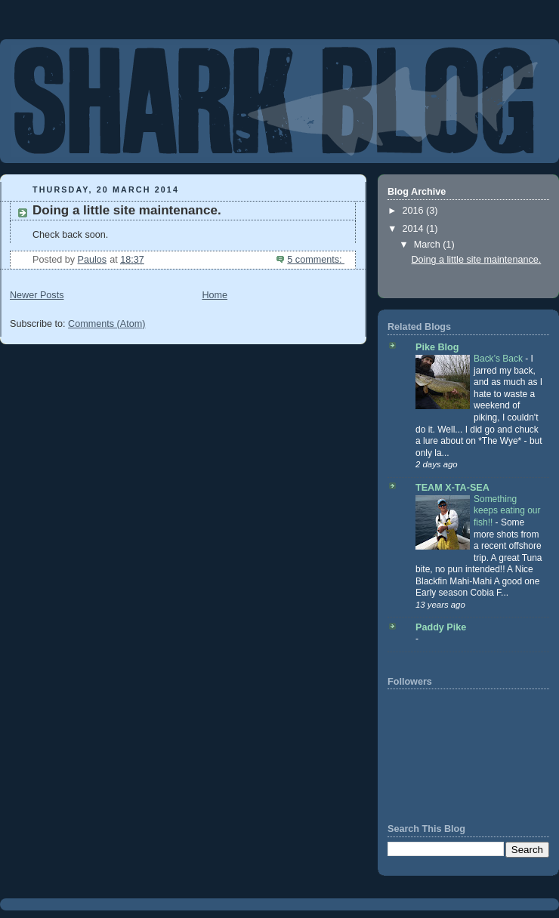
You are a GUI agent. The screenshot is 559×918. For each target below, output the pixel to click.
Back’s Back (499, 358)
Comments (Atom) (106, 324)
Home (214, 295)
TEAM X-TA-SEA (452, 487)
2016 (415, 210)
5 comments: (315, 259)
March (428, 244)
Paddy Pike (440, 627)
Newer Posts (36, 295)
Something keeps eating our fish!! (507, 511)
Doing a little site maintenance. (126, 210)
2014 (415, 228)
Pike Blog (437, 347)
